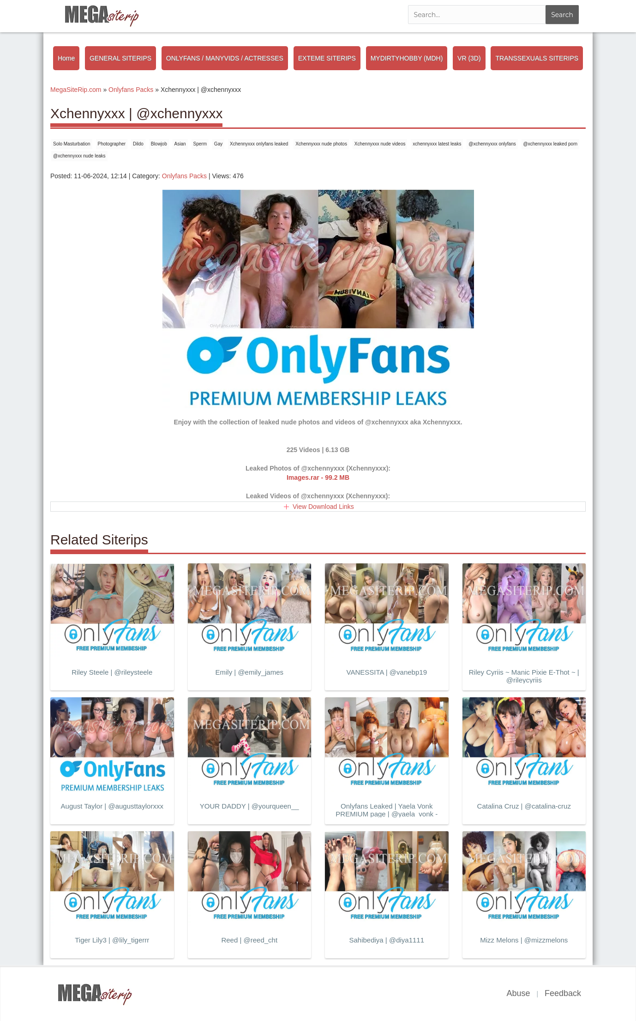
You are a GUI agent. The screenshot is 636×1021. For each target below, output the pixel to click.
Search (562, 15)
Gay (218, 143)
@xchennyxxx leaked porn (550, 143)
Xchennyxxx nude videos (380, 143)
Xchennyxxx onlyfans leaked (259, 143)
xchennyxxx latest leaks (437, 143)
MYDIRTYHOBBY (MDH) (407, 58)
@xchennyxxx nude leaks (79, 155)
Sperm (200, 143)
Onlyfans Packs (184, 176)
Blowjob (159, 143)
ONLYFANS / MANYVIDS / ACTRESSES (224, 58)
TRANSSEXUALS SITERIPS (536, 58)
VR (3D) (469, 58)
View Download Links (323, 506)
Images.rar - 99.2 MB (318, 477)
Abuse (518, 993)
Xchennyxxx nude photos (321, 143)
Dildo (138, 143)
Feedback (563, 993)
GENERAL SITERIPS (120, 58)
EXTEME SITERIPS (327, 58)
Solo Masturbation (71, 143)
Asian (180, 143)
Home (66, 58)
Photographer (112, 143)
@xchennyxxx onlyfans (492, 143)
